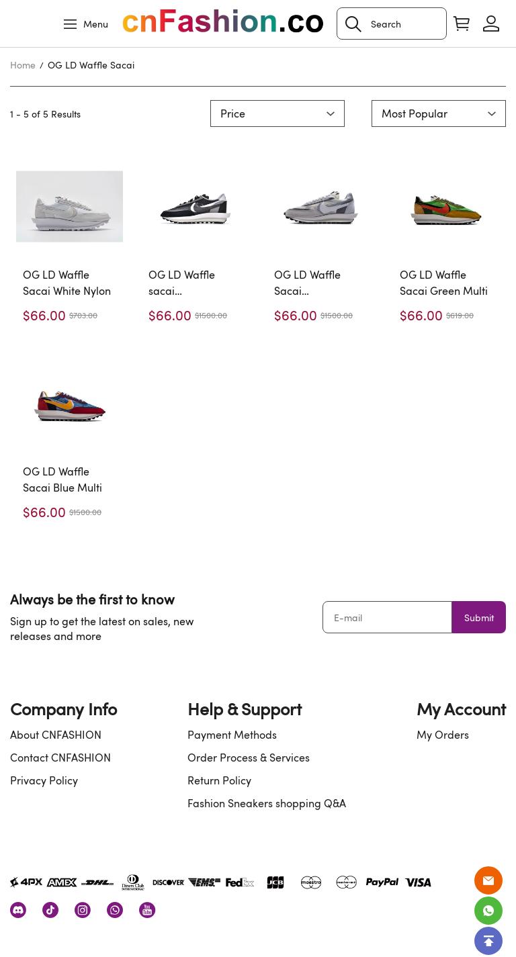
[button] (353, 24)
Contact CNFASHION (60, 757)
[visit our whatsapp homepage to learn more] (115, 910)
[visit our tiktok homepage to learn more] (50, 910)
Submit (479, 617)
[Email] (488, 880)
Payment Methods (232, 734)
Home (23, 64)
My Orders (443, 734)
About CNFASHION (55, 734)
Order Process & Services (248, 757)
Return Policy (219, 780)
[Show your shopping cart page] (461, 23)
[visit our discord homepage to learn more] (18, 910)
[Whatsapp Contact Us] (488, 911)
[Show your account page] (491, 23)
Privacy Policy (44, 780)
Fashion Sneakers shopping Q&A (266, 803)
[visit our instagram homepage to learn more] (83, 910)
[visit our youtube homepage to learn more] (147, 910)
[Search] (392, 23)
